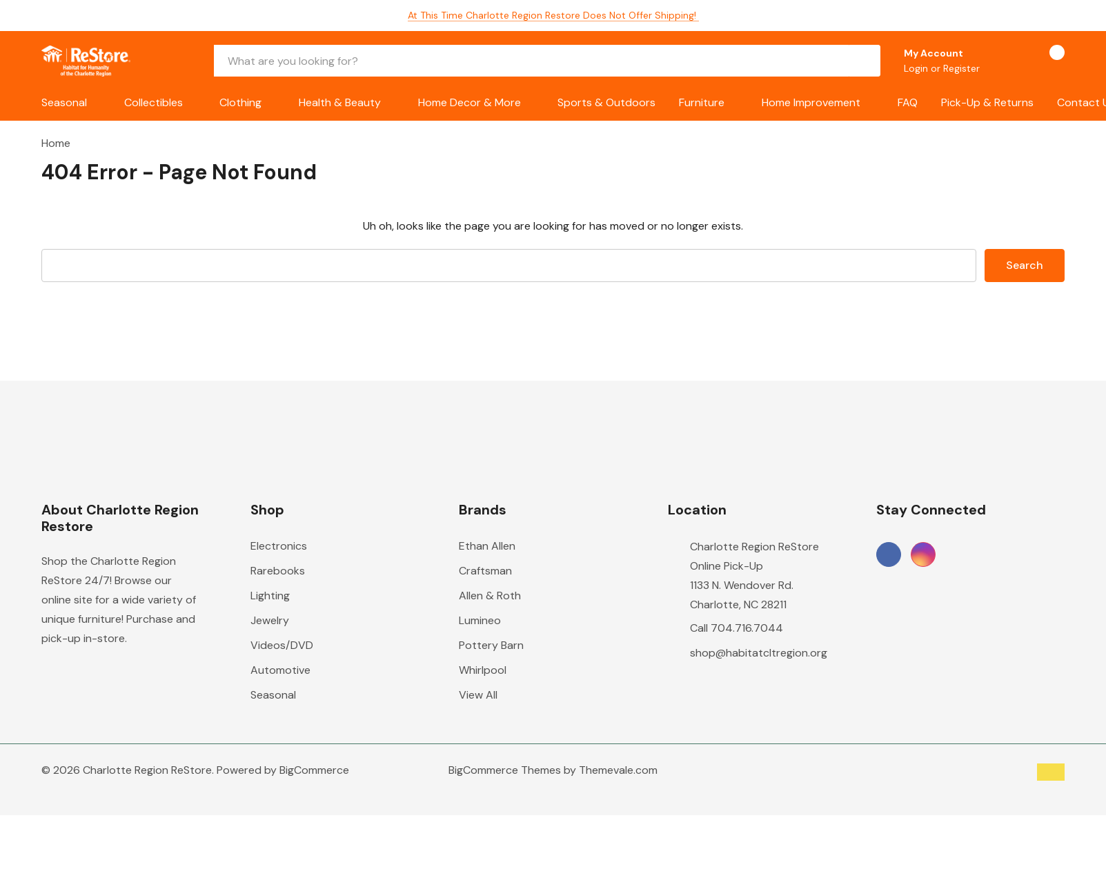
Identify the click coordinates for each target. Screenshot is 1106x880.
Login (917, 68)
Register (961, 68)
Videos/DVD (281, 645)
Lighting (270, 595)
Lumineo (480, 620)
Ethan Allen (487, 546)
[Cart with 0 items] (1045, 60)
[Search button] (864, 61)
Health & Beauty (340, 102)
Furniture (701, 102)
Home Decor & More (469, 102)
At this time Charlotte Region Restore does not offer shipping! (553, 15)
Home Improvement (811, 102)
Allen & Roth (490, 595)
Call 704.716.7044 (736, 628)
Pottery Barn (491, 645)
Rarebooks (277, 570)
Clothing (240, 102)
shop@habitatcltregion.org (758, 653)
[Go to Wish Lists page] (1007, 60)
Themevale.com (618, 770)
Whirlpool (482, 670)
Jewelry (269, 620)
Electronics (278, 546)
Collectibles (153, 102)
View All (478, 695)
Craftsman (485, 570)
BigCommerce (314, 770)
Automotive (280, 670)
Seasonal (64, 102)
